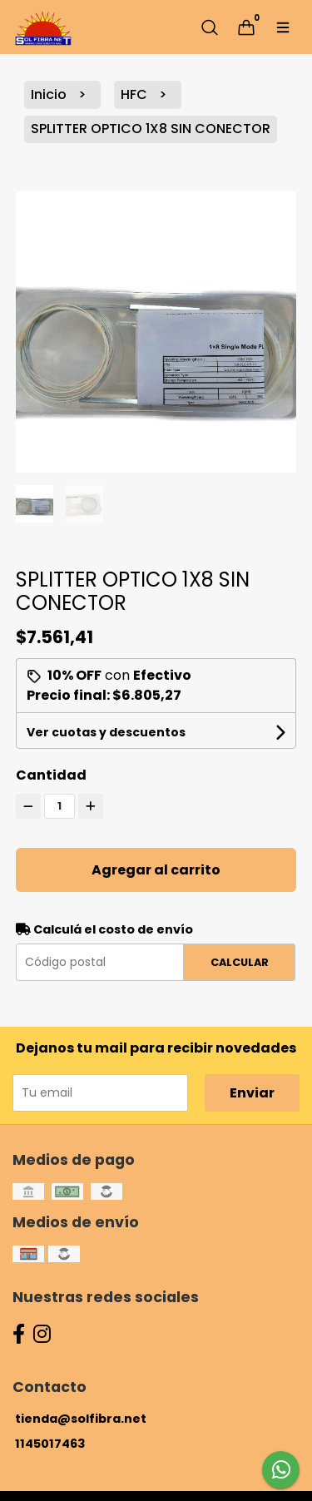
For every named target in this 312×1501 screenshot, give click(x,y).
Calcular (239, 962)
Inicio (50, 94)
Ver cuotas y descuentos (106, 732)
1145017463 (50, 1443)
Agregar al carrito (156, 869)
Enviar (252, 1092)
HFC (136, 94)
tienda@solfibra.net (80, 1418)
